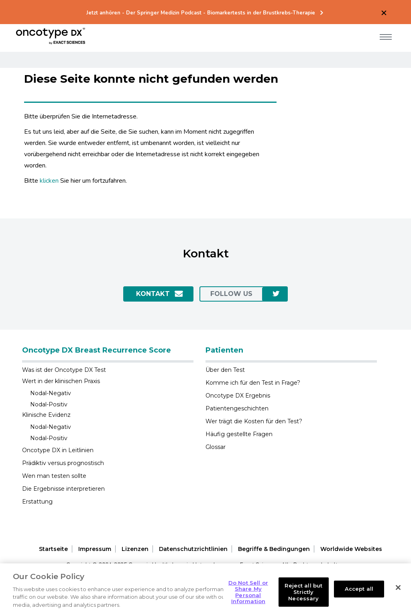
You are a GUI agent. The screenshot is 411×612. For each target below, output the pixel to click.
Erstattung (37, 501)
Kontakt (153, 294)
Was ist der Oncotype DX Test (64, 369)
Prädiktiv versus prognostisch (63, 463)
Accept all (359, 595)
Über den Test (225, 369)
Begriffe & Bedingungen (274, 549)
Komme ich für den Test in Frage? (253, 382)
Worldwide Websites (351, 549)
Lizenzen (135, 549)
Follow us (231, 294)
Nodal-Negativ (50, 393)
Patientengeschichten (237, 408)
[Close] (398, 594)
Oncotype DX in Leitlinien (58, 450)
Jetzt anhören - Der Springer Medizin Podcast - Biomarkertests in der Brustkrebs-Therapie (200, 13)
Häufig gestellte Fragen (239, 434)
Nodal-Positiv (48, 404)
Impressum (94, 549)
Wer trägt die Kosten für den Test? (254, 421)
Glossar (216, 447)
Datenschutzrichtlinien (193, 549)
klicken (49, 180)
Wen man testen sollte (54, 475)
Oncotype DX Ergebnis (238, 395)
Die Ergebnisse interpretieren (63, 488)
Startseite (53, 549)
